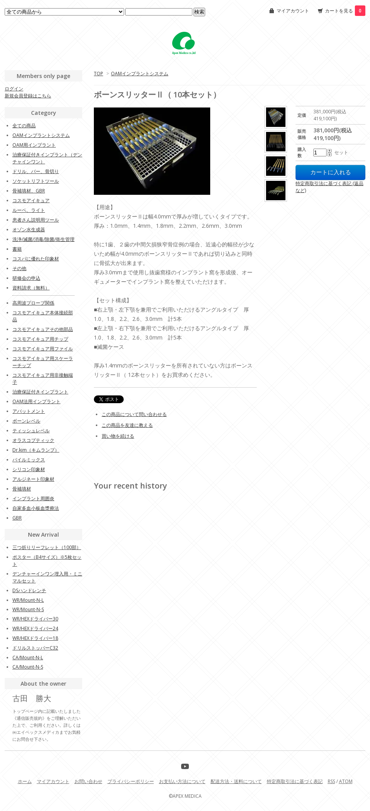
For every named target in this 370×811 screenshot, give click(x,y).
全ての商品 (24, 125)
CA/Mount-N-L (27, 657)
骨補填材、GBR (28, 190)
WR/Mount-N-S (28, 609)
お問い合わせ (88, 781)
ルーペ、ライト (28, 210)
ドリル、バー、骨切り (35, 171)
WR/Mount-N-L (28, 600)
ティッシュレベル (31, 430)
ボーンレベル (26, 421)
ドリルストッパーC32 (35, 648)
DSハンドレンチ (29, 590)
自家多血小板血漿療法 (35, 508)
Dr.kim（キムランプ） (35, 450)
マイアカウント (293, 10)
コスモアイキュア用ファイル (42, 348)
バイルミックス (28, 459)
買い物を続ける (118, 436)
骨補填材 (21, 488)
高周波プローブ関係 (33, 303)
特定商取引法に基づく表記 (295, 781)
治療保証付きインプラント (40, 391)
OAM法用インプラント (36, 401)
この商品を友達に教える (127, 425)
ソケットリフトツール (35, 181)
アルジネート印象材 (33, 479)
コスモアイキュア (31, 200)
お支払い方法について (182, 781)
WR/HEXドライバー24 (35, 628)
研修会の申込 (26, 278)
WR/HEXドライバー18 (35, 638)
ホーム (25, 781)
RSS (331, 781)
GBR (17, 518)
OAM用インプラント (34, 145)
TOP (98, 73)
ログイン (14, 88)
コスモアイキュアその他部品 (42, 329)
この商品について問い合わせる (134, 414)
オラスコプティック (33, 440)
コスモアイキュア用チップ (40, 339)
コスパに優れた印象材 (35, 258)
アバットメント (28, 411)
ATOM (346, 781)
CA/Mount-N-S (27, 667)
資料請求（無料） (31, 287)
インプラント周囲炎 (33, 498)
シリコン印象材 (28, 469)
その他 (19, 268)
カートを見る (345, 10)
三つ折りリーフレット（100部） (46, 547)
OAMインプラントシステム (139, 73)
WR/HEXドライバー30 (35, 618)
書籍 (17, 249)
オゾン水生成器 (28, 229)
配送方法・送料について (236, 781)
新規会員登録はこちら (28, 95)
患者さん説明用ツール (35, 220)
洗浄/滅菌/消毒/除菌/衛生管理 (43, 239)
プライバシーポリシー (130, 781)
